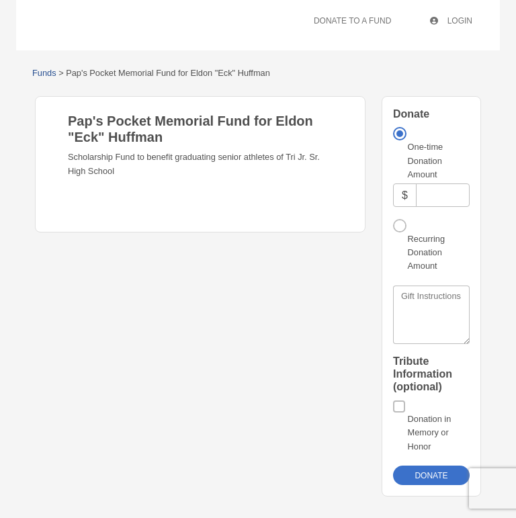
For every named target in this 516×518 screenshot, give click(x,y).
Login (451, 21)
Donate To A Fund (352, 21)
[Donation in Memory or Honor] (399, 406)
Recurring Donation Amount (426, 252)
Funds (44, 73)
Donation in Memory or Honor (430, 432)
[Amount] (443, 195)
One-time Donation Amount (425, 160)
